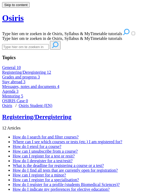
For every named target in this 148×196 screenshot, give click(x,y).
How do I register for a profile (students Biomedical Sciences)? (66, 184)
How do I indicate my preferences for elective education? (61, 189)
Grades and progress (21, 77)
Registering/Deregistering (26, 72)
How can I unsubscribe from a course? (45, 151)
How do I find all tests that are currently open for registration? (65, 170)
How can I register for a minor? (39, 175)
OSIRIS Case (15, 101)
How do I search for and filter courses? (45, 137)
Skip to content (15, 5)
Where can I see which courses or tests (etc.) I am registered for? (67, 141)
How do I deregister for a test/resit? (43, 160)
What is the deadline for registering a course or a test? (58, 165)
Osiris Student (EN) (35, 105)
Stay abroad (13, 82)
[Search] (25, 47)
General (11, 67)
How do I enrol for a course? (37, 146)
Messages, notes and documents (30, 86)
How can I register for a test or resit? (44, 156)
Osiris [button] (13, 18)
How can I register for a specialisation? (46, 180)
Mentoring (12, 96)
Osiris (7, 105)
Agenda (10, 91)
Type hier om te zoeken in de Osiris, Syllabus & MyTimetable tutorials (62, 38)
